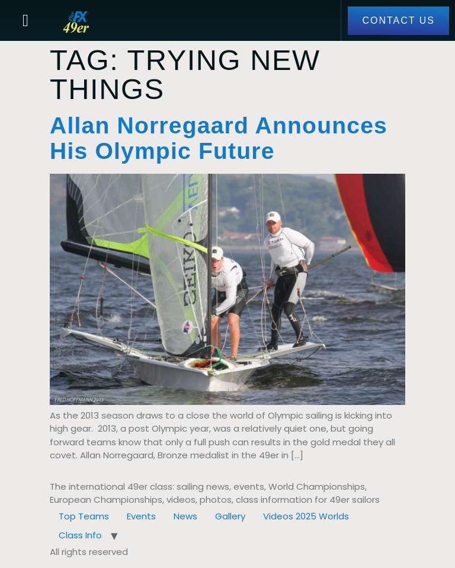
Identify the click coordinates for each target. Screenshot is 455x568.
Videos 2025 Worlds (306, 516)
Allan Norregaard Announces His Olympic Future (218, 138)
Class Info (80, 535)
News (185, 516)
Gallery (230, 516)
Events (141, 516)
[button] (25, 20)
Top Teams (84, 516)
